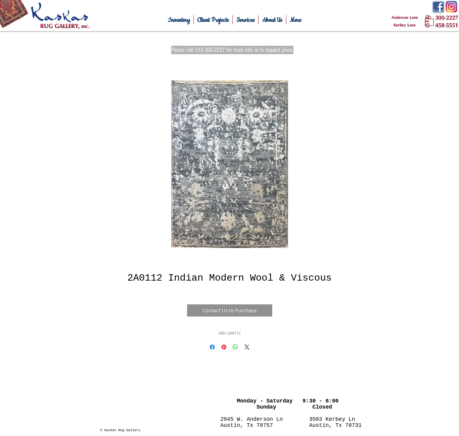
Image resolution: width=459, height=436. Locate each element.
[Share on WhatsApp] (235, 347)
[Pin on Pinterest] (224, 347)
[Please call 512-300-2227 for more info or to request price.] (232, 50)
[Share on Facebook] (212, 347)
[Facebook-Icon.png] (438, 7)
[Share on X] (247, 347)
